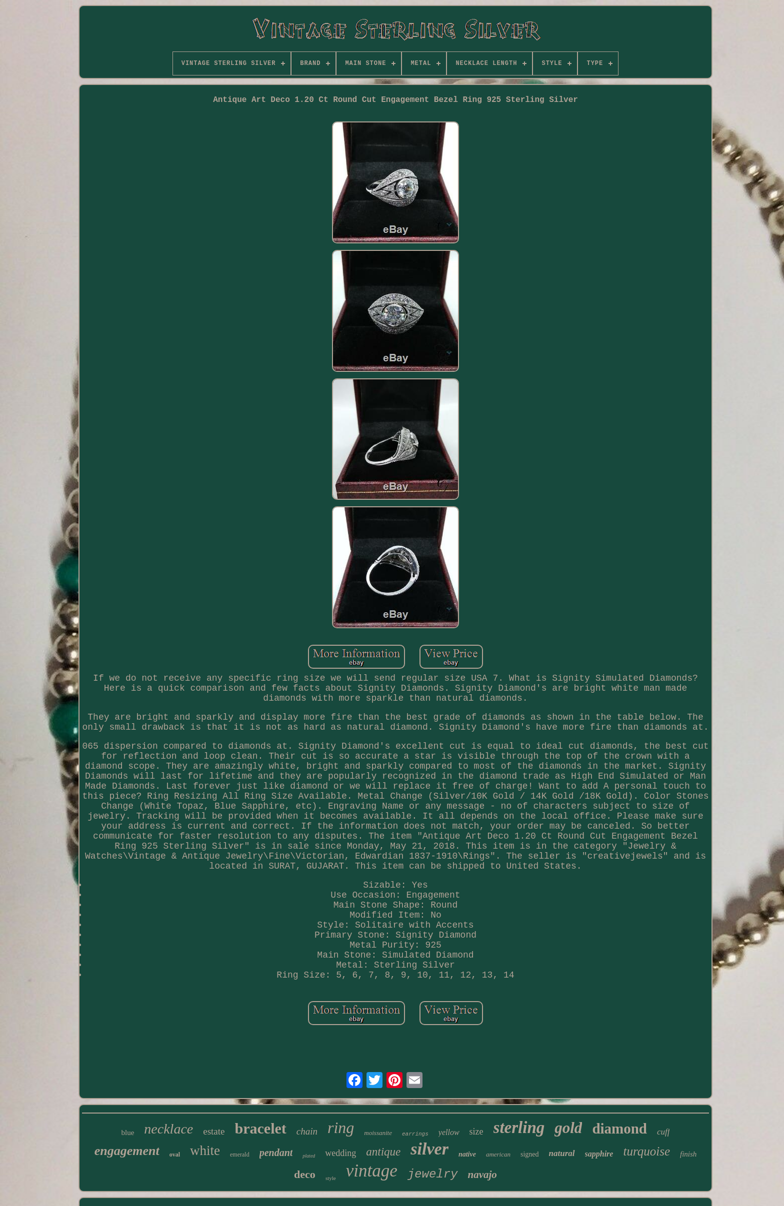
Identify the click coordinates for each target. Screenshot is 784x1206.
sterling (519, 1128)
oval (175, 1154)
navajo (482, 1175)
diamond (619, 1129)
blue (128, 1133)
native (467, 1154)
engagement (127, 1151)
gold (568, 1128)
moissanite (378, 1133)
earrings (415, 1134)
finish (688, 1154)
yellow (449, 1132)
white (205, 1150)
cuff (663, 1132)
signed (529, 1154)
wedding (340, 1153)
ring (341, 1128)
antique (383, 1152)
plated (308, 1156)
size (477, 1132)
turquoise (646, 1151)
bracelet (260, 1128)
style (331, 1178)
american (498, 1154)
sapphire (599, 1154)
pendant (276, 1152)
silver (429, 1149)
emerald (240, 1154)
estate (213, 1131)
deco (305, 1174)
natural (562, 1153)
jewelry (433, 1174)
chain (307, 1131)
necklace (168, 1129)
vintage (372, 1171)
